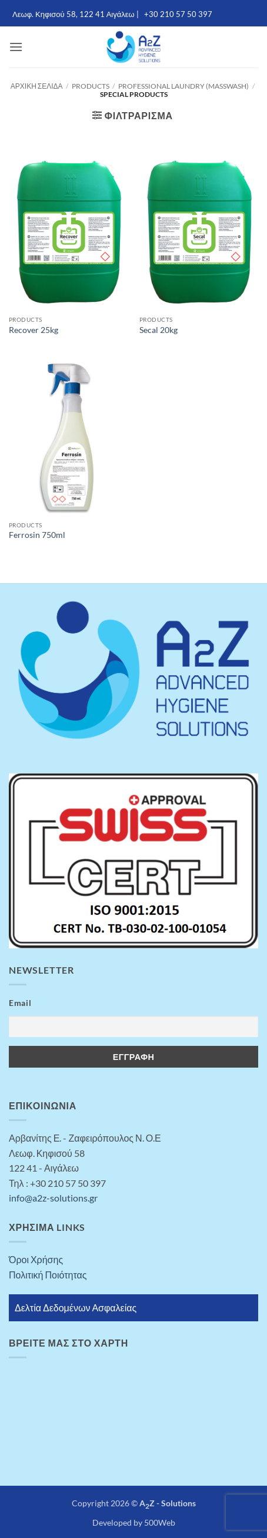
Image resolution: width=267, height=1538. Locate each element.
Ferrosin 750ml (37, 535)
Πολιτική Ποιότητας (47, 1274)
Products (90, 86)
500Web (159, 1522)
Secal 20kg (158, 330)
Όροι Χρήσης (36, 1259)
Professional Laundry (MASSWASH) (183, 86)
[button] (16, 46)
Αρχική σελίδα (37, 86)
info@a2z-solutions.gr (53, 1197)
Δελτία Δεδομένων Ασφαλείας (75, 1307)
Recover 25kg (33, 330)
